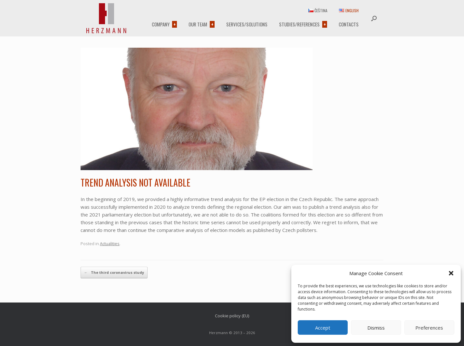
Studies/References (299, 24)
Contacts (349, 24)
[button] (451, 273)
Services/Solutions (246, 24)
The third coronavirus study (114, 272)
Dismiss (376, 327)
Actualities (110, 243)
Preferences (429, 327)
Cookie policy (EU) (232, 316)
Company (160, 24)
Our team (197, 24)
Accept (322, 327)
